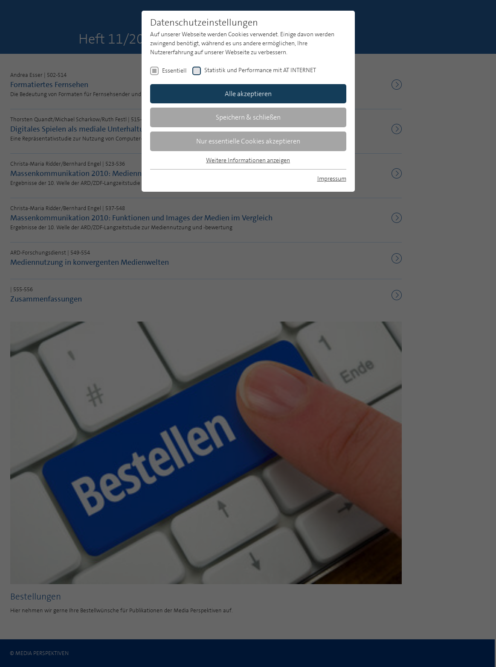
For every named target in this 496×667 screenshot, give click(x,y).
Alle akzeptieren (248, 93)
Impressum (331, 178)
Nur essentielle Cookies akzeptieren (248, 141)
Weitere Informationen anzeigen (248, 160)
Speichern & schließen (248, 117)
